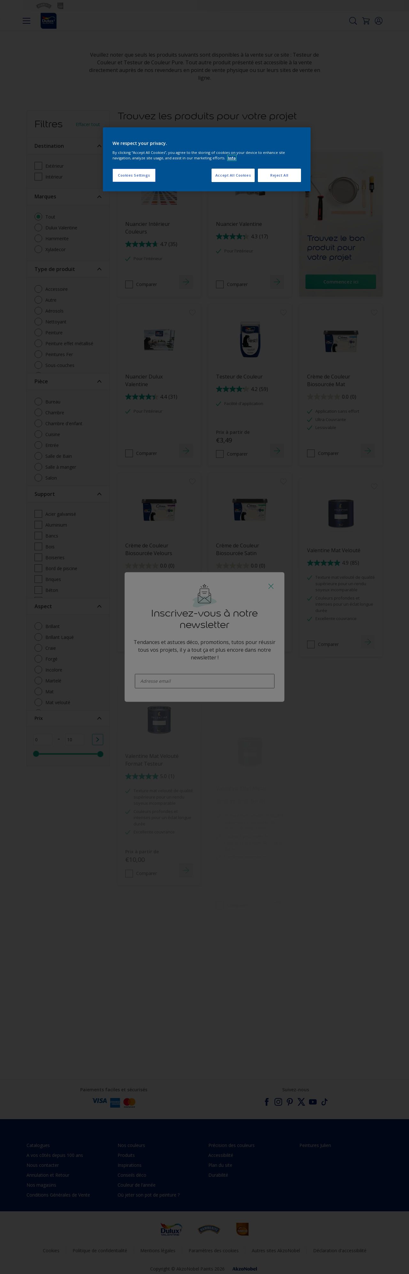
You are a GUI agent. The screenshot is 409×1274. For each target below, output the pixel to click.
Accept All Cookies (233, 175)
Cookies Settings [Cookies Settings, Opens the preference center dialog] (134, 175)
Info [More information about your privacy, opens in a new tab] (232, 157)
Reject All (279, 175)
